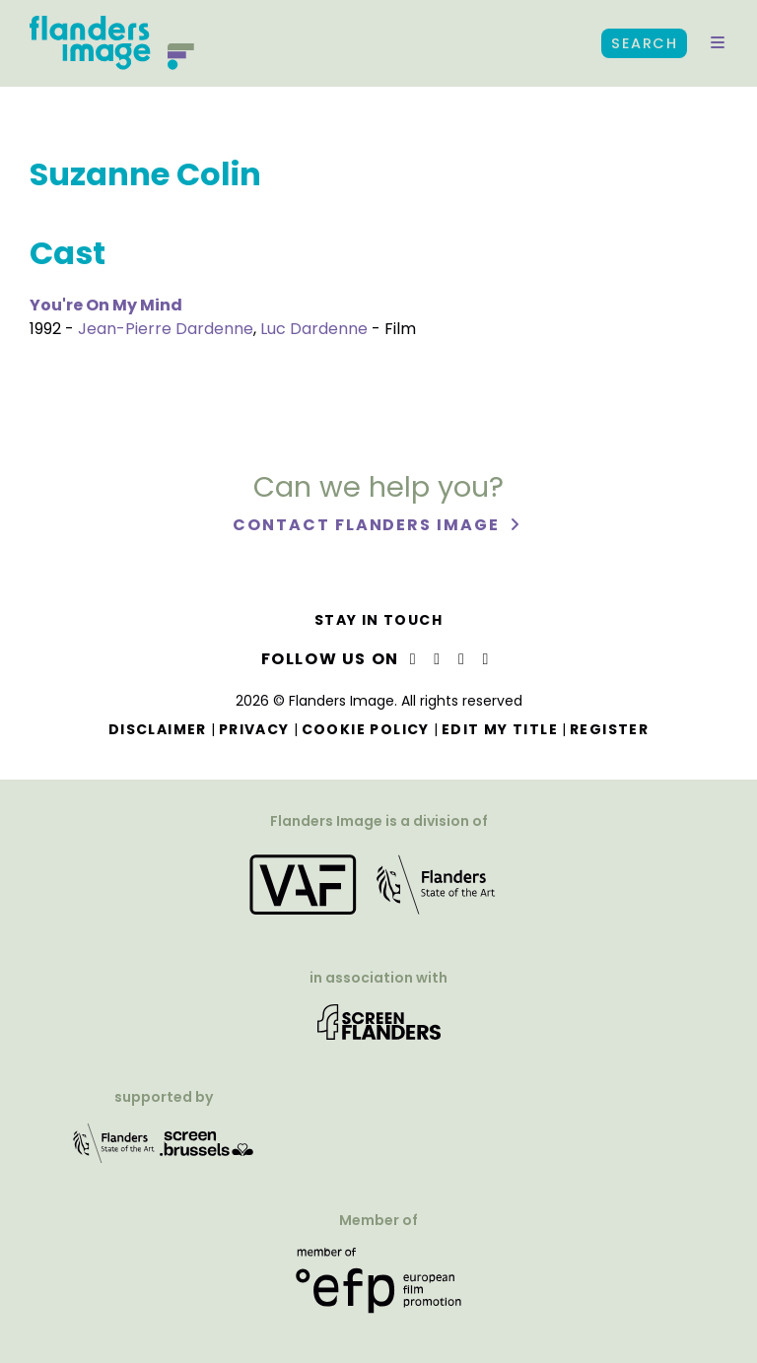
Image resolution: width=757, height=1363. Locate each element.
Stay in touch (378, 620)
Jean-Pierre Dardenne (165, 328)
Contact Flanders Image (368, 524)
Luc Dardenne (314, 328)
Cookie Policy (366, 729)
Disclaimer (157, 729)
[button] (717, 43)
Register (609, 729)
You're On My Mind (106, 305)
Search (644, 43)
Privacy (254, 729)
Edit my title (500, 729)
